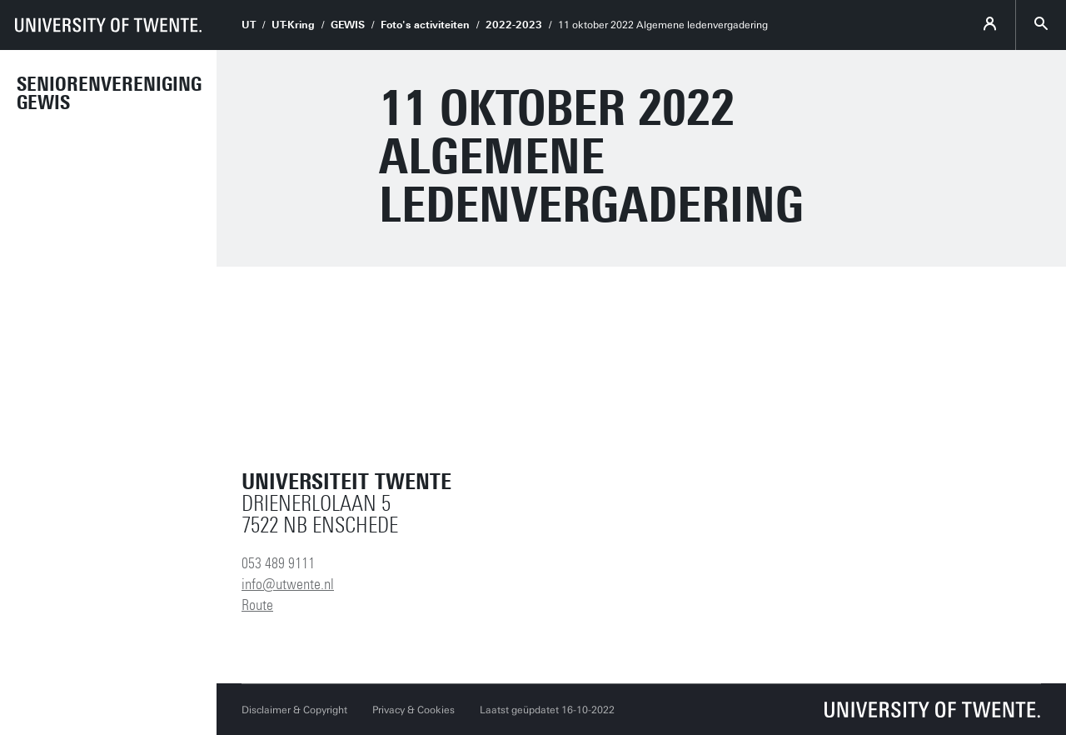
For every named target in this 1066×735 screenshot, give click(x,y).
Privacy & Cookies (413, 710)
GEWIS (348, 25)
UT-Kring (293, 25)
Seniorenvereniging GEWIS (109, 93)
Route (257, 605)
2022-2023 (514, 25)
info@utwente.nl (288, 584)
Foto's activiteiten (425, 25)
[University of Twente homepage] (108, 25)
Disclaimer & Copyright (294, 710)
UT (249, 25)
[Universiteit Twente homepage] (932, 709)
